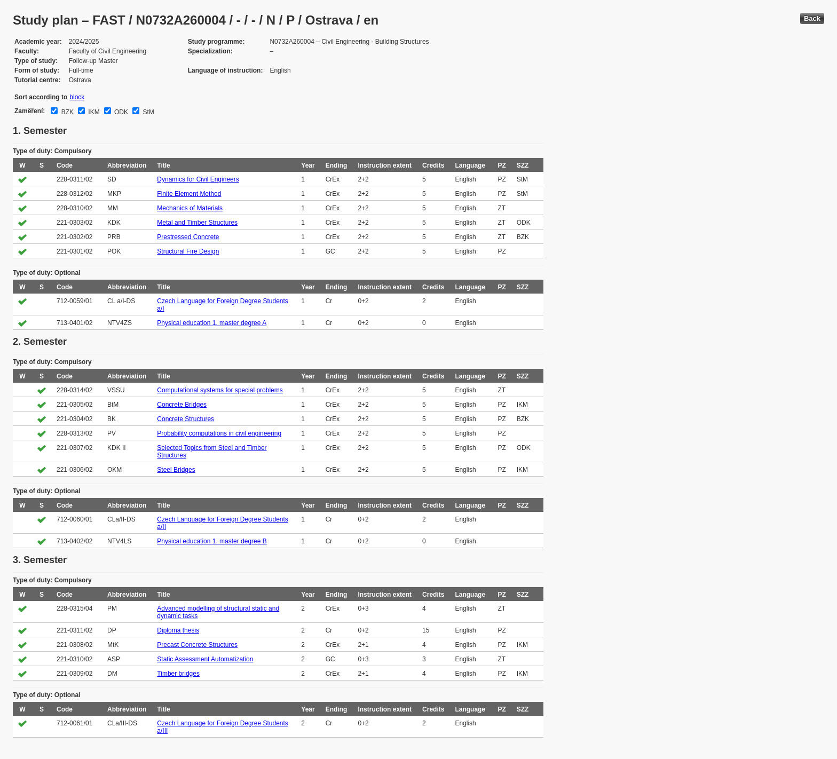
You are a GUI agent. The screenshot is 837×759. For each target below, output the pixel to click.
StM (147, 112)
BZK (66, 112)
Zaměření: (29, 111)
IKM (93, 112)
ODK (120, 112)
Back (812, 18)
